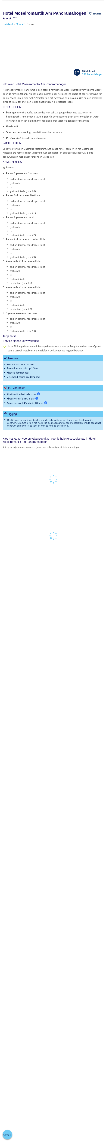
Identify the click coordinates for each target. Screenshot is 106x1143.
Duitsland (8, 24)
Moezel (19, 24)
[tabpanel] (53, 258)
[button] (95, 13)
